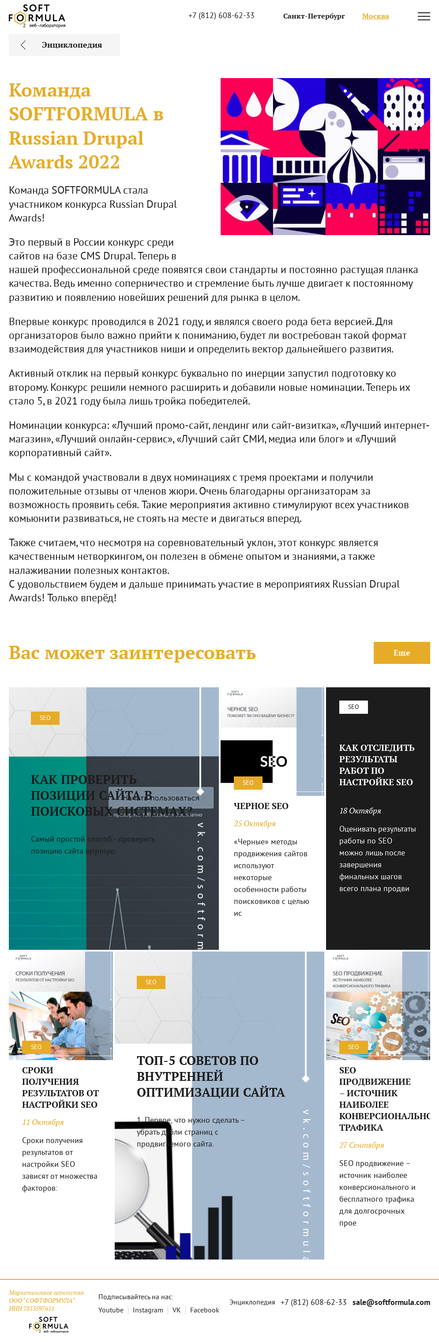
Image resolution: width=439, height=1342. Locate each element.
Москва (375, 16)
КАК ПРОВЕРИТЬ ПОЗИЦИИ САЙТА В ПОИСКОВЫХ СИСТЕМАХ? (112, 795)
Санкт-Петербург (314, 16)
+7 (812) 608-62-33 (221, 16)
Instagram (148, 1310)
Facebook (204, 1310)
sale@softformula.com (391, 1303)
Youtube (111, 1310)
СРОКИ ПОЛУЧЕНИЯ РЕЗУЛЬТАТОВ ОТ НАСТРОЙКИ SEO (60, 1087)
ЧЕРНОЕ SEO (261, 806)
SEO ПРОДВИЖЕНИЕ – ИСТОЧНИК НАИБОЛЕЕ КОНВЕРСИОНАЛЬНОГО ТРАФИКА (378, 1099)
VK (177, 1310)
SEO (45, 718)
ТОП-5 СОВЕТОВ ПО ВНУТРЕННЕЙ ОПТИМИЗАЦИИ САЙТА (211, 1076)
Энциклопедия (252, 1302)
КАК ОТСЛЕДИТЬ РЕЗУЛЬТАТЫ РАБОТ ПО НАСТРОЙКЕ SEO (377, 765)
